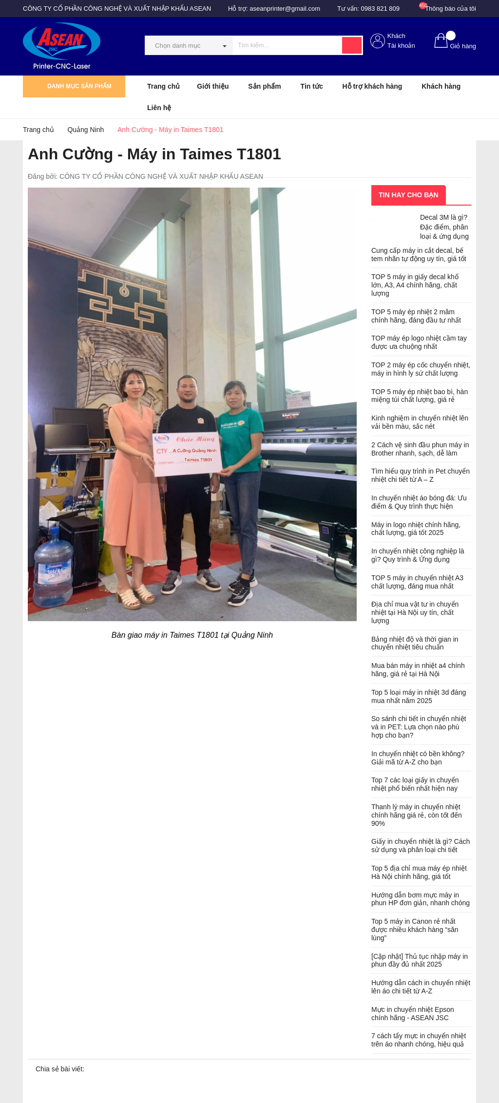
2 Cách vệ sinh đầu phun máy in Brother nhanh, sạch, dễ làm (420, 449)
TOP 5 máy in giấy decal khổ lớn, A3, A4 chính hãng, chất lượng (415, 285)
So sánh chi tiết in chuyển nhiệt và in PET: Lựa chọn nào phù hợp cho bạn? (418, 727)
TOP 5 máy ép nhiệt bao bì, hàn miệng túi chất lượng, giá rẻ (419, 396)
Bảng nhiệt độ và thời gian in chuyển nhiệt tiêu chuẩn (415, 643)
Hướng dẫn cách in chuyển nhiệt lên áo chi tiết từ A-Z (420, 987)
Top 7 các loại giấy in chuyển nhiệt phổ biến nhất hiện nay (415, 784)
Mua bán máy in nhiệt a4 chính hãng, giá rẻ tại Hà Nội (418, 670)
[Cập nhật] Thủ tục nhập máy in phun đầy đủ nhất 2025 (419, 960)
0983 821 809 (380, 8)
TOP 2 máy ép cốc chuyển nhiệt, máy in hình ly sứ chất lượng (420, 369)
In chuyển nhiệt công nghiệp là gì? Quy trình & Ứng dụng (417, 555)
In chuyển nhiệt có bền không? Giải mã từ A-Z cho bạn (417, 758)
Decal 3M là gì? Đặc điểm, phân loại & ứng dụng (444, 226)
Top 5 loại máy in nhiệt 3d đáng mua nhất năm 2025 (418, 696)
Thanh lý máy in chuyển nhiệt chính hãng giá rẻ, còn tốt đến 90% (416, 815)
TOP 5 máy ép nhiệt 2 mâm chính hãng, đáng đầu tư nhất (416, 316)
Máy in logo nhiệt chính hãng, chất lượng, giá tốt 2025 (416, 529)
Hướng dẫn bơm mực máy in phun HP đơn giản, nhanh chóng (420, 899)
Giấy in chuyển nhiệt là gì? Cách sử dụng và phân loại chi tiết (420, 845)
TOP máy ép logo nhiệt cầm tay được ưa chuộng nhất (419, 342)
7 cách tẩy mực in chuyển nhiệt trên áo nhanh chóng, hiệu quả (418, 1040)
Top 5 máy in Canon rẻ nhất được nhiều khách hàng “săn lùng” (415, 929)
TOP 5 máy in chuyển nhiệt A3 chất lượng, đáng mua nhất (417, 582)
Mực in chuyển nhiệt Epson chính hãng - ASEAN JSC (412, 1014)
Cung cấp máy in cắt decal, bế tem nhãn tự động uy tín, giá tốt (418, 255)
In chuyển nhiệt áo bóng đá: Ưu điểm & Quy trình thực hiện (419, 502)
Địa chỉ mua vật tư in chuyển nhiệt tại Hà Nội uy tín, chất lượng (415, 612)
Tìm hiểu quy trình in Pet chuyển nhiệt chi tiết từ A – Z (420, 475)
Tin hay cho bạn (409, 195)
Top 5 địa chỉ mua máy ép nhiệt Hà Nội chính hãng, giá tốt (419, 872)
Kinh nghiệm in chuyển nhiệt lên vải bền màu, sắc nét (419, 422)
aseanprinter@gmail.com (285, 8)
